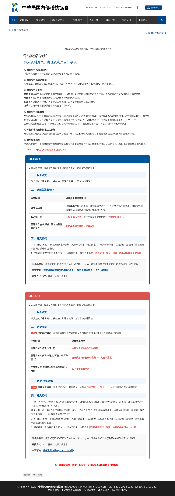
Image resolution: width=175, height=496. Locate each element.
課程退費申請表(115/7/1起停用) (92, 270)
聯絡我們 (105, 7)
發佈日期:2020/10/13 (155, 33)
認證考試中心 (59, 20)
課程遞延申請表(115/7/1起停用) (59, 270)
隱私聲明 (53, 490)
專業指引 (40, 20)
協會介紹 (24, 20)
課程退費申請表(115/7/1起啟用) (58, 450)
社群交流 (126, 20)
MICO (124, 490)
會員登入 (153, 7)
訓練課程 (77, 20)
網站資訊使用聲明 (71, 490)
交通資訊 (103, 490)
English (93, 7)
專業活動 (93, 20)
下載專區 (142, 20)
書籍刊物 (110, 20)
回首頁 (12, 29)
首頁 (13, 20)
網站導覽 (89, 490)
